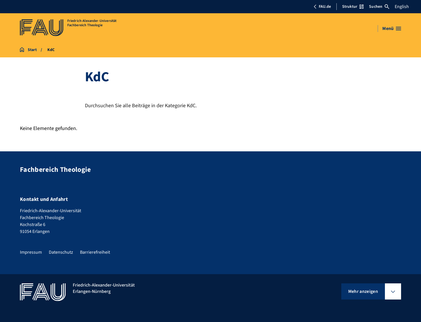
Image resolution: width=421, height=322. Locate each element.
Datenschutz (61, 252)
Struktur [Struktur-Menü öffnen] (353, 7)
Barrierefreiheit (95, 252)
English (402, 6)
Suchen (379, 7)
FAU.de (322, 7)
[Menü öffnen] (391, 28)
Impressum (31, 252)
